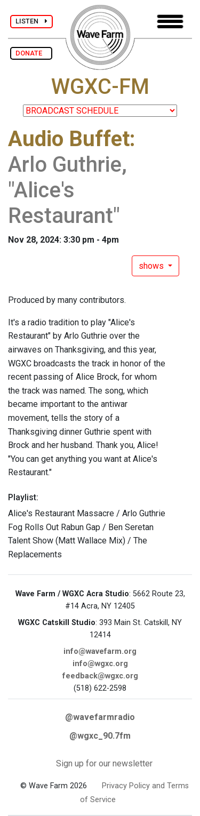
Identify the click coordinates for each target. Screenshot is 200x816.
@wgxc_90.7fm (100, 736)
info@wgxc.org (100, 663)
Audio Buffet (69, 138)
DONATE (31, 53)
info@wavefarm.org (100, 651)
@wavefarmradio (100, 717)
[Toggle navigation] (170, 21)
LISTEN (31, 21)
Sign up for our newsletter (104, 763)
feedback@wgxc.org (100, 676)
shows (152, 266)
